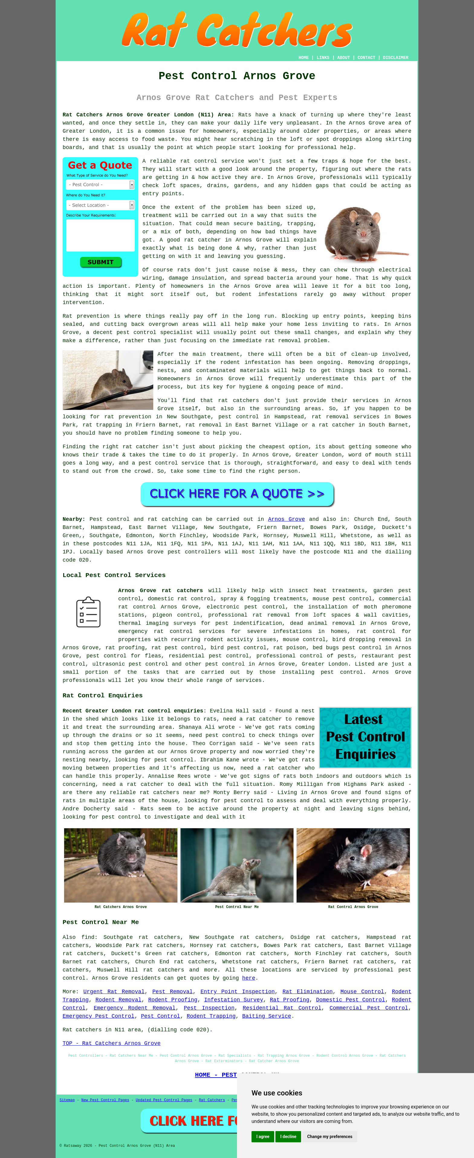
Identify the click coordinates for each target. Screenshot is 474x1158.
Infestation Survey (233, 1000)
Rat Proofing (289, 1000)
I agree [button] (262, 1136)
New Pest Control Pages (105, 1100)
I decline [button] (288, 1136)
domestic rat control (181, 599)
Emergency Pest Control (99, 1016)
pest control (225, 664)
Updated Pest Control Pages (164, 1100)
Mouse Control (362, 992)
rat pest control (177, 648)
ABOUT (343, 57)
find (87, 937)
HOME (304, 57)
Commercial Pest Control (369, 1008)
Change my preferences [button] (329, 1136)
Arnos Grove (286, 519)
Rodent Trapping (211, 1016)
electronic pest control (246, 607)
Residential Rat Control (282, 1008)
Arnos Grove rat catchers (160, 591)
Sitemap (67, 1100)
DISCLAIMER (395, 57)
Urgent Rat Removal (113, 992)
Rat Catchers (212, 1100)
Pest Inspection (209, 1008)
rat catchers (163, 970)
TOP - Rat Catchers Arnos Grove (112, 1043)
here (248, 978)
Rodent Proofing (172, 1000)
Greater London (325, 664)
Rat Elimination (307, 992)
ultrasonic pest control (130, 664)
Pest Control (160, 1016)
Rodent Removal (118, 1000)
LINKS (323, 57)
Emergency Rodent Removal (135, 1008)
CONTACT (366, 57)
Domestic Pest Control (350, 1000)
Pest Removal (172, 992)
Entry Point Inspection (237, 992)
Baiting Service (266, 1016)
